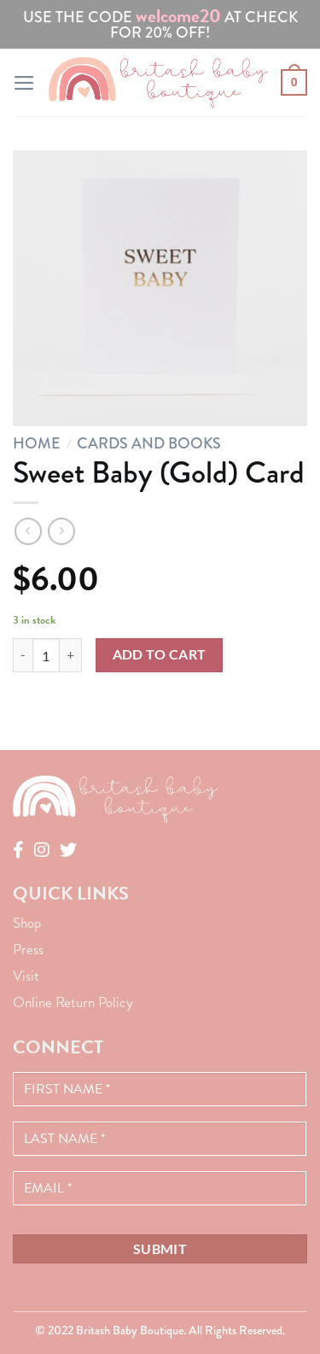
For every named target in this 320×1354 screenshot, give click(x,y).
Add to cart (160, 654)
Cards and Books (149, 443)
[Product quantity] (46, 655)
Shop (27, 923)
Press (28, 949)
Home (37, 443)
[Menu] (24, 83)
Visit (26, 976)
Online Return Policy (73, 1002)
